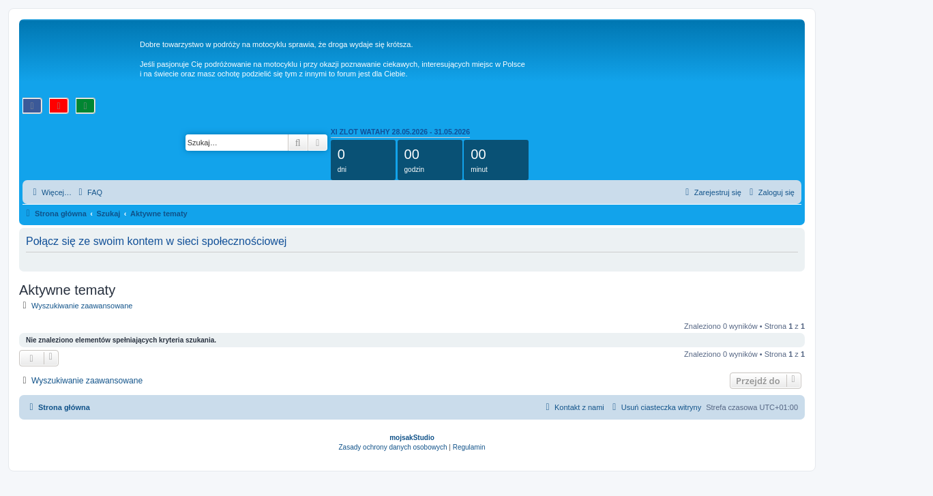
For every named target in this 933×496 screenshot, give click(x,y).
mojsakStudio (411, 437)
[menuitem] (88, 192)
